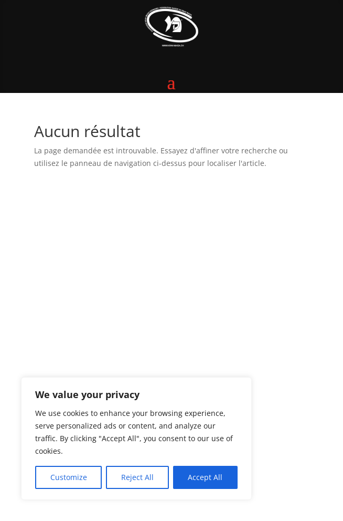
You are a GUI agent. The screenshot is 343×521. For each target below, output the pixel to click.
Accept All (205, 477)
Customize (68, 477)
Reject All (137, 477)
